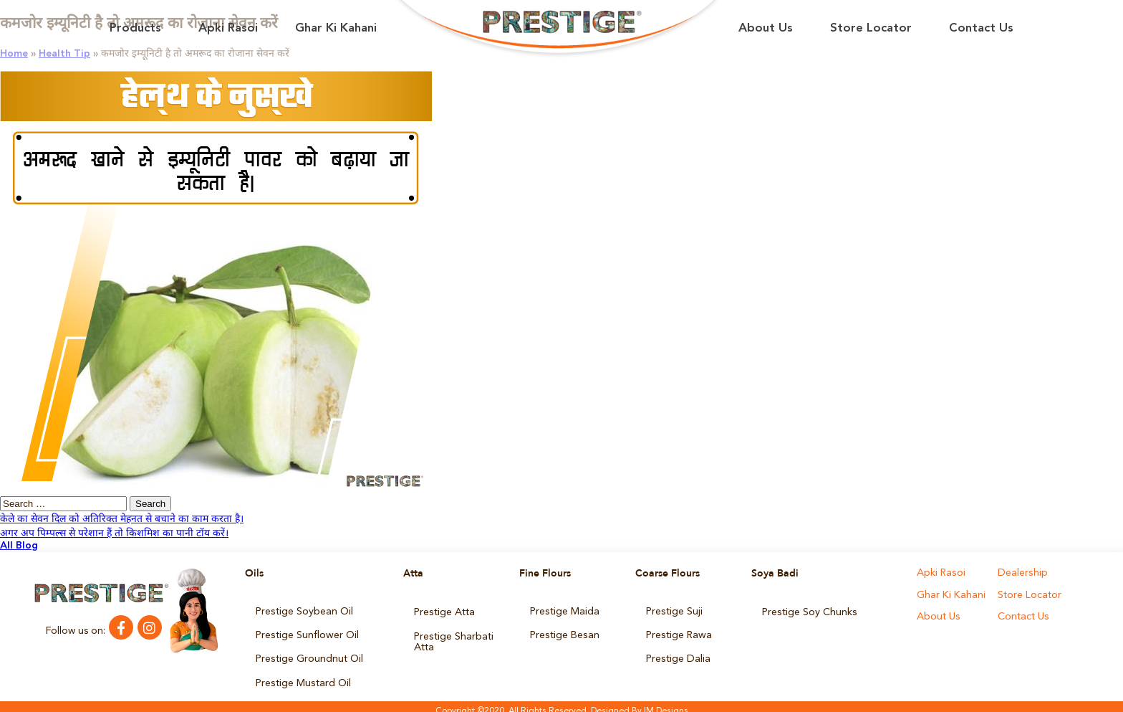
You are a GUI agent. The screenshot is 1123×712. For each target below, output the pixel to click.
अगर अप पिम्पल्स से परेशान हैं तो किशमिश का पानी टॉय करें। (114, 533)
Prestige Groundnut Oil (309, 654)
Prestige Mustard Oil (303, 675)
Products (135, 28)
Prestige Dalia (677, 654)
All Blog (19, 546)
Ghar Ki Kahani (336, 28)
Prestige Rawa (678, 632)
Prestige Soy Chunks (809, 611)
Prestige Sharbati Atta (453, 637)
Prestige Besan (564, 632)
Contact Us (981, 28)
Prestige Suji (674, 611)
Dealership (1022, 574)
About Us (765, 28)
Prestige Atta (444, 611)
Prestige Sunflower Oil (306, 632)
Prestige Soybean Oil (304, 611)
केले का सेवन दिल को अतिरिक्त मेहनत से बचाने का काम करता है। (122, 519)
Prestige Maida (564, 611)
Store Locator (871, 28)
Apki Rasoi (228, 28)
